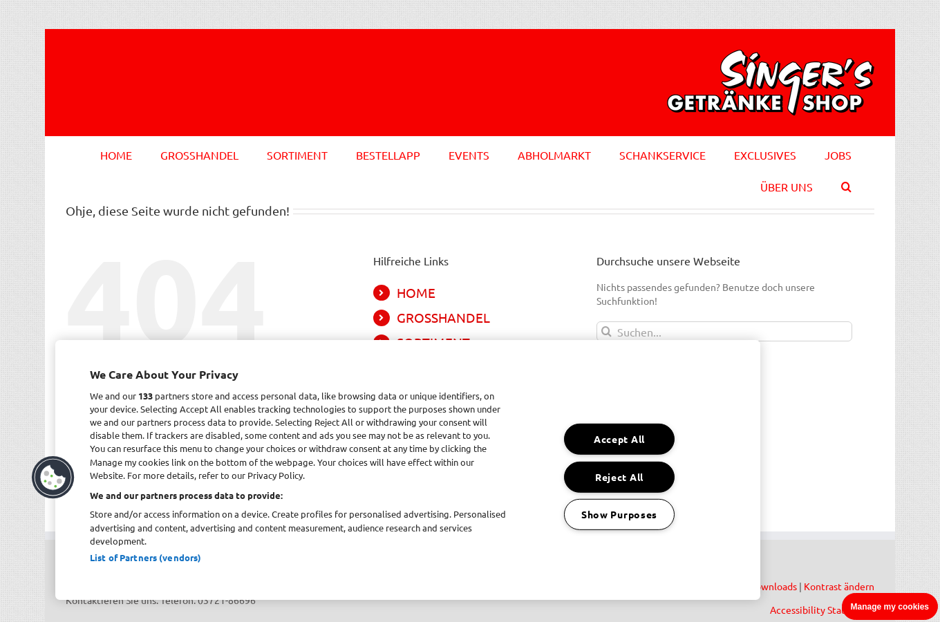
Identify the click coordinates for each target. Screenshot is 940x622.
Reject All (619, 476)
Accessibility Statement (822, 609)
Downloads (773, 586)
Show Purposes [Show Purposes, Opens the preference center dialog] (619, 514)
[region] (407, 470)
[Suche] (606, 331)
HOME (416, 292)
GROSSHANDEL (443, 317)
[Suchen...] (724, 331)
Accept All (619, 439)
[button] (846, 184)
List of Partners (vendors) (145, 557)
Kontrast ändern (839, 586)
